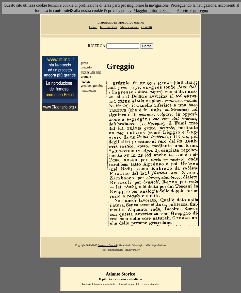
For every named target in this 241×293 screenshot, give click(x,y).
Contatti (146, 27)
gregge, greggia (91, 72)
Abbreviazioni (129, 27)
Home (93, 27)
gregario (86, 67)
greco (84, 63)
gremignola (88, 90)
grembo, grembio (92, 85)
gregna (85, 81)
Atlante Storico (120, 274)
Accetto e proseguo (192, 10)
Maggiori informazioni (152, 10)
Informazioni (108, 27)
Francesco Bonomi (107, 245)
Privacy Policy (132, 249)
